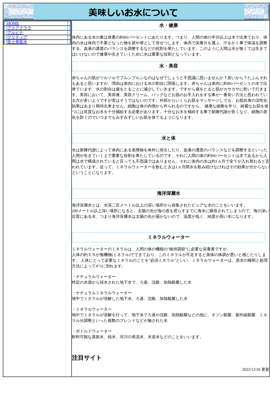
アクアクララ (19, 28)
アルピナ (15, 32)
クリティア (17, 37)
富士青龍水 (17, 42)
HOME (13, 23)
